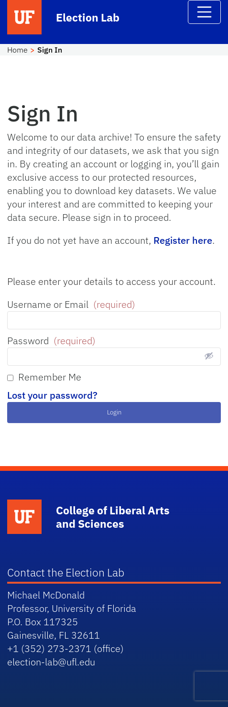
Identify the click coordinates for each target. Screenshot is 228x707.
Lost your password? (52, 395)
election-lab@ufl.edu (51, 661)
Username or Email (71, 304)
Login (114, 412)
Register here (182, 240)
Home (17, 49)
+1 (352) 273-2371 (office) (65, 648)
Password (51, 340)
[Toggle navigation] (204, 12)
